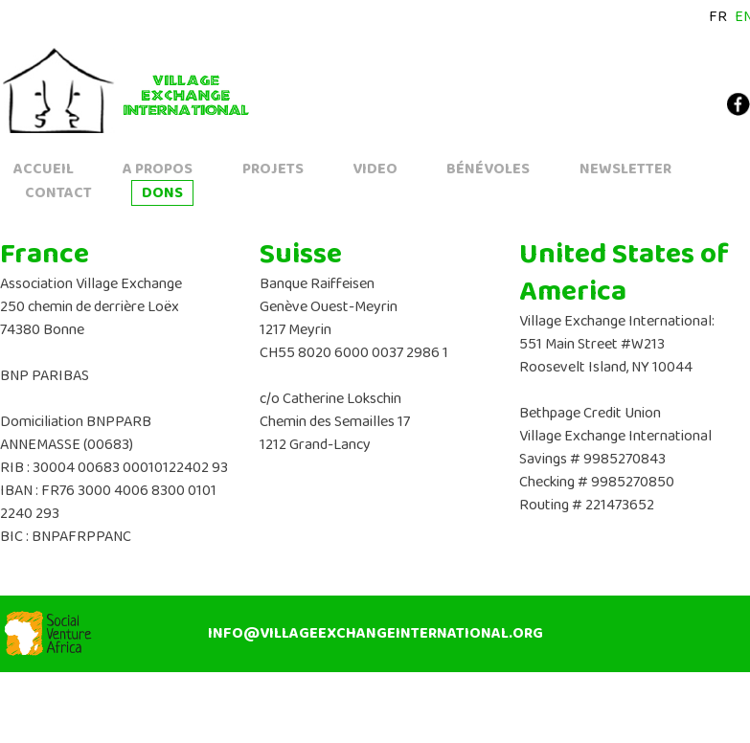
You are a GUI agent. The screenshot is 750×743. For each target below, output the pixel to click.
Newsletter (625, 169)
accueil (43, 169)
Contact (58, 193)
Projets (273, 169)
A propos (158, 169)
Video (375, 169)
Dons (162, 193)
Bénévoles (488, 169)
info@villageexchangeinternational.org (375, 633)
